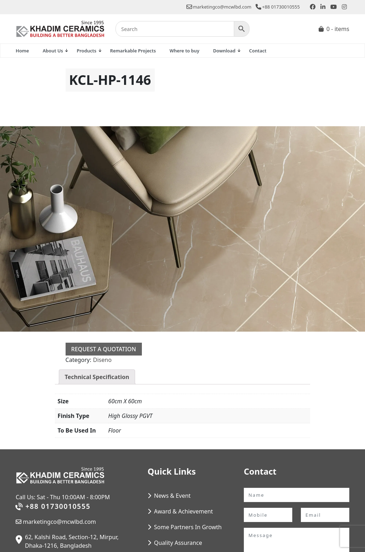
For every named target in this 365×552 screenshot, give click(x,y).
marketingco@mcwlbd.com (218, 7)
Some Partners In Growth (188, 527)
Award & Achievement (183, 511)
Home (22, 50)
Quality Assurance (178, 543)
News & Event (172, 496)
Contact (258, 50)
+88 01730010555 (278, 7)
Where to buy (185, 50)
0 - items (338, 29)
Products (86, 50)
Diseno (102, 360)
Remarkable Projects (133, 50)
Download (224, 50)
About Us (53, 50)
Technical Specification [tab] (97, 377)
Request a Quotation (103, 349)
